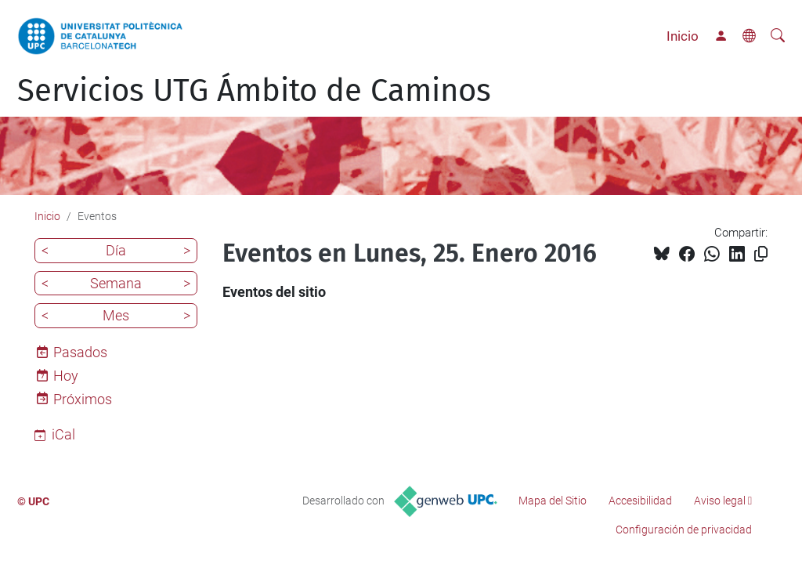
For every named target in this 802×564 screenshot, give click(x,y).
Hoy (65, 375)
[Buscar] (778, 36)
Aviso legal (720, 500)
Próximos (82, 399)
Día (116, 250)
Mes (116, 315)
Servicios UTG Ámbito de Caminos (254, 91)
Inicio (683, 36)
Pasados (80, 352)
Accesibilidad (640, 500)
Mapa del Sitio (552, 500)
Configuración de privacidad (684, 529)
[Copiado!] (761, 254)
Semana (116, 283)
